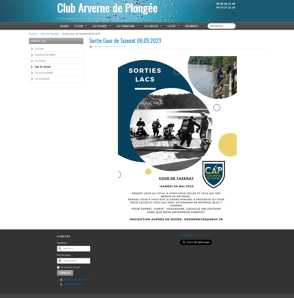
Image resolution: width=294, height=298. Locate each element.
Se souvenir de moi (68, 267)
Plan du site (186, 235)
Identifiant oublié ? (72, 284)
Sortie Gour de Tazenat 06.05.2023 (125, 40)
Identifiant (62, 243)
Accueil (33, 33)
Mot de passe (63, 255)
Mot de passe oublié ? (74, 279)
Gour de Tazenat (50, 33)
